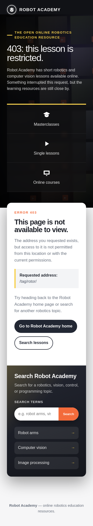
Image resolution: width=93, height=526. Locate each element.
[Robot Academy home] (34, 9)
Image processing (33, 463)
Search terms (28, 402)
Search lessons (33, 343)
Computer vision (32, 447)
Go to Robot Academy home (45, 326)
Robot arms (28, 433)
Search (68, 414)
